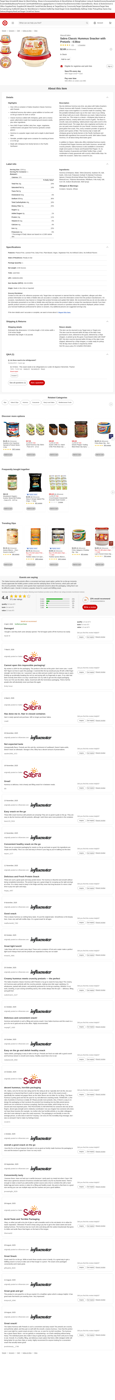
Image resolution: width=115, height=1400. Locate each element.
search (87, 23)
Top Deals (55, 9)
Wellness (38, 4)
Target (4, 31)
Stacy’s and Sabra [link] (48, 402)
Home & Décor (60, 1)
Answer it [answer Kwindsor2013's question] (14, 375)
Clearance (96, 6)
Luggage (45, 4)
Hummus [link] (25, 402)
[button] (32, 494)
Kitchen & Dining (73, 1)
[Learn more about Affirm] (86, 79)
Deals (89, 6)
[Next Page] (111, 404)
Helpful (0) (26, 369)
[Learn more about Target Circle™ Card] (86, 72)
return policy (69, 346)
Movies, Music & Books (96, 4)
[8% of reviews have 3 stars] (57, 603)
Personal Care (23, 4)
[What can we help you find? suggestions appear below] (53, 22)
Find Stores (35, 11)
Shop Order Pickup (90, 9)
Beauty (15, 4)
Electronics (71, 4)
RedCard (16, 11)
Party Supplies (18, 6)
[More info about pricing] (111, 49)
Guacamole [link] (35, 402)
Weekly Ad (79, 9)
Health (31, 4)
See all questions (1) (18, 383)
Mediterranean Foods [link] (65, 402)
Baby (10, 4)
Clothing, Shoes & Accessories (42, 1)
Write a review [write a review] (90, 607)
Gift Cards (35, 6)
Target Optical (81, 6)
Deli (18, 31)
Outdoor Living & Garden (90, 1)
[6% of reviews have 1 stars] (57, 607)
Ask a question (37, 383)
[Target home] (5, 23)
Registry (10, 11)
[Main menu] (12, 22)
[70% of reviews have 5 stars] (57, 599)
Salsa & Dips (27, 31)
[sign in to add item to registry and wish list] (109, 66)
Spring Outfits (11, 9)
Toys (65, 4)
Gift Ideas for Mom (22, 1)
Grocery (103, 1)
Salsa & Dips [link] (14, 402)
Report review (100, 637)
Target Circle (25, 11)
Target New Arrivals (7, 1)
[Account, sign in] (99, 22)
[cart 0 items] (110, 22)
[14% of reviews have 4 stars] (57, 601)
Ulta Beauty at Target (51, 6)
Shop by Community (68, 6)
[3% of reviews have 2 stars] (57, 605)
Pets (41, 6)
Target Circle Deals (67, 9)
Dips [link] (5, 402)
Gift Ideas (27, 6)
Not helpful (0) (35, 369)
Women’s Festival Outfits (41, 9)
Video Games (81, 4)
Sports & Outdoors (56, 4)
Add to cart (65, 59)
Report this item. (64, 312)
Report (43, 369)
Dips (35, 31)
